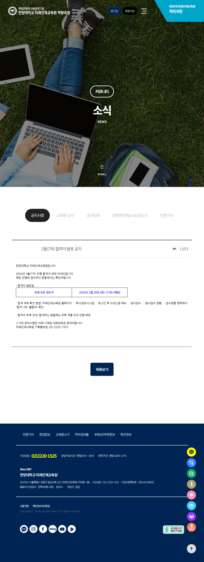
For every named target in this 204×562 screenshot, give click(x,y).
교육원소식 (63, 434)
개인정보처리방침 (41, 506)
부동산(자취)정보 (104, 434)
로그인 (114, 11)
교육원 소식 (65, 215)
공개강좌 (93, 215)
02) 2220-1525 (111, 482)
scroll (102, 173)
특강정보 (125, 434)
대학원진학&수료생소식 (129, 215)
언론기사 (166, 215)
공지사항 (37, 215)
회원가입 (130, 11)
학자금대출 (82, 434)
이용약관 (24, 506)
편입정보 (44, 434)
